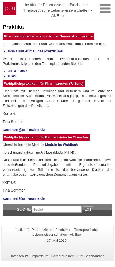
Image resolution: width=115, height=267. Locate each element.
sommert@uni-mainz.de (24, 130)
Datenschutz (19, 256)
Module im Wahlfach (61, 145)
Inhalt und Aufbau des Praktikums (35, 51)
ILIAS (12, 76)
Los (88, 209)
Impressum (39, 256)
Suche (24, 209)
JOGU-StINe (17, 71)
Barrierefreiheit (62, 256)
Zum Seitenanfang (91, 256)
